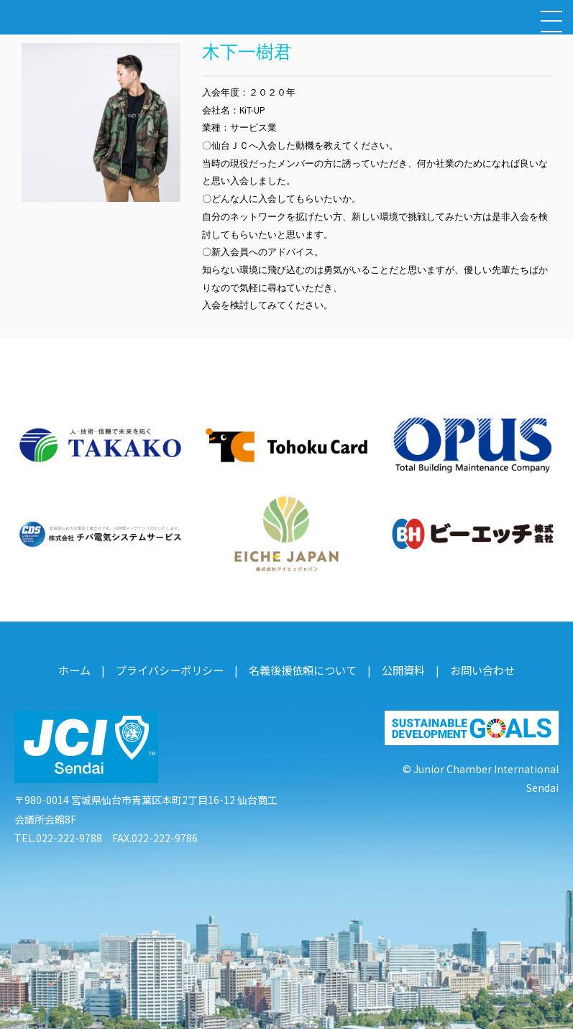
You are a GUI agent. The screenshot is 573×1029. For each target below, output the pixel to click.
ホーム (85, 667)
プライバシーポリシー (176, 667)
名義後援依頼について (302, 667)
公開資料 (397, 667)
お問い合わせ (473, 667)
